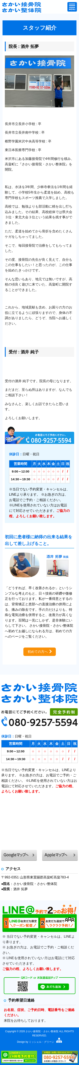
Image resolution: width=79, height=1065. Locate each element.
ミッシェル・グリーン (41, 1041)
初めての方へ (38, 651)
